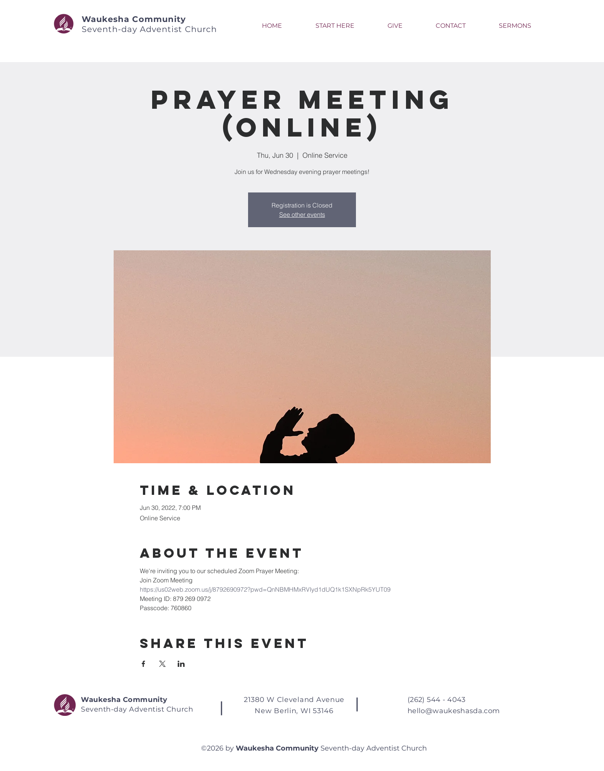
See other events (302, 214)
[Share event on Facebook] (143, 664)
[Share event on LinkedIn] (181, 664)
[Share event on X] (162, 664)
